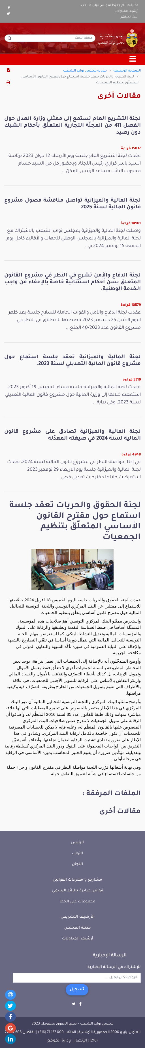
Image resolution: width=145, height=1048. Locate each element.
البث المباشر (129, 17)
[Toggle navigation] (132, 59)
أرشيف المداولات (126, 11)
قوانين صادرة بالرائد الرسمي (77, 891)
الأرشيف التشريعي (78, 917)
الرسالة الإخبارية (110, 955)
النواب (77, 854)
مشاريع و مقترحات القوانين (77, 880)
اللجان (77, 864)
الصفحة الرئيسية (127, 71)
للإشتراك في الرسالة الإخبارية (114, 967)
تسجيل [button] (77, 990)
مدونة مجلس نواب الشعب (85, 71)
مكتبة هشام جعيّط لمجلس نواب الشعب (109, 5)
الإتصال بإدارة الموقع (67, 1041)
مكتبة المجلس (77, 928)
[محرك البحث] (50, 38)
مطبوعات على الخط (77, 902)
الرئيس (77, 842)
